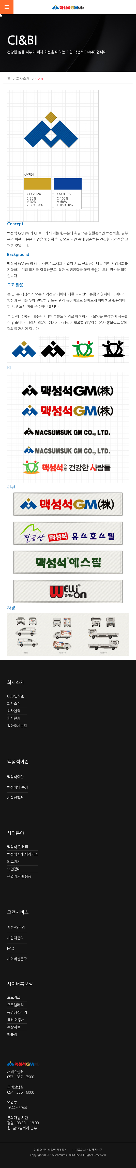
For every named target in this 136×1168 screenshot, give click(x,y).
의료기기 (13, 861)
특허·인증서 (15, 1020)
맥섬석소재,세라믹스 (22, 854)
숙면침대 (13, 869)
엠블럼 (12, 1034)
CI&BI (39, 78)
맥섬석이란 (15, 777)
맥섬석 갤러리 (17, 847)
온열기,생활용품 (19, 876)
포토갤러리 (15, 1005)
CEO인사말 (15, 696)
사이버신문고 (17, 959)
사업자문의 (15, 938)
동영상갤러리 (17, 1012)
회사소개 (22, 78)
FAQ (10, 948)
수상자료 (13, 1027)
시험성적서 (15, 798)
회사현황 (13, 718)
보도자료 (13, 997)
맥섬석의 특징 (17, 787)
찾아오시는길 (17, 726)
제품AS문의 (16, 927)
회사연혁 (13, 711)
